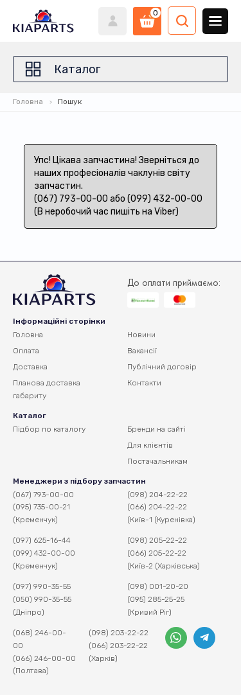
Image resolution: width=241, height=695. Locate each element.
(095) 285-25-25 (155, 599)
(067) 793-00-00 (43, 494)
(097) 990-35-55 (42, 586)
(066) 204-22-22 (157, 506)
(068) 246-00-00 (39, 639)
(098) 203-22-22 (118, 632)
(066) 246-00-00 (44, 658)
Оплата (26, 350)
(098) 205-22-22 (157, 540)
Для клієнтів (150, 445)
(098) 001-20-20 (157, 586)
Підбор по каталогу (49, 429)
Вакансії (142, 350)
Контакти (144, 382)
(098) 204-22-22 (157, 494)
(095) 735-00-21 (41, 506)
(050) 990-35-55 (42, 599)
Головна (28, 101)
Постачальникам (157, 461)
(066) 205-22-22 (156, 553)
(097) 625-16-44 (42, 540)
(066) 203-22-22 (118, 645)
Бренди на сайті (156, 429)
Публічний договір (162, 366)
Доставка (30, 366)
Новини (141, 334)
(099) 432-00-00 (44, 553)
